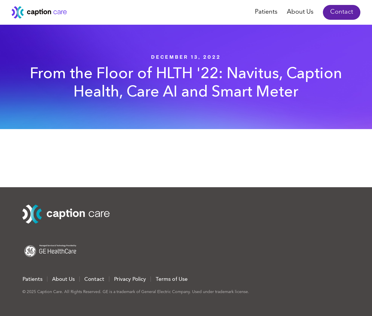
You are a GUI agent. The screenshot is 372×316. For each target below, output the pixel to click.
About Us (300, 12)
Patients (266, 12)
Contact (341, 12)
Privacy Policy (130, 279)
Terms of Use (171, 279)
